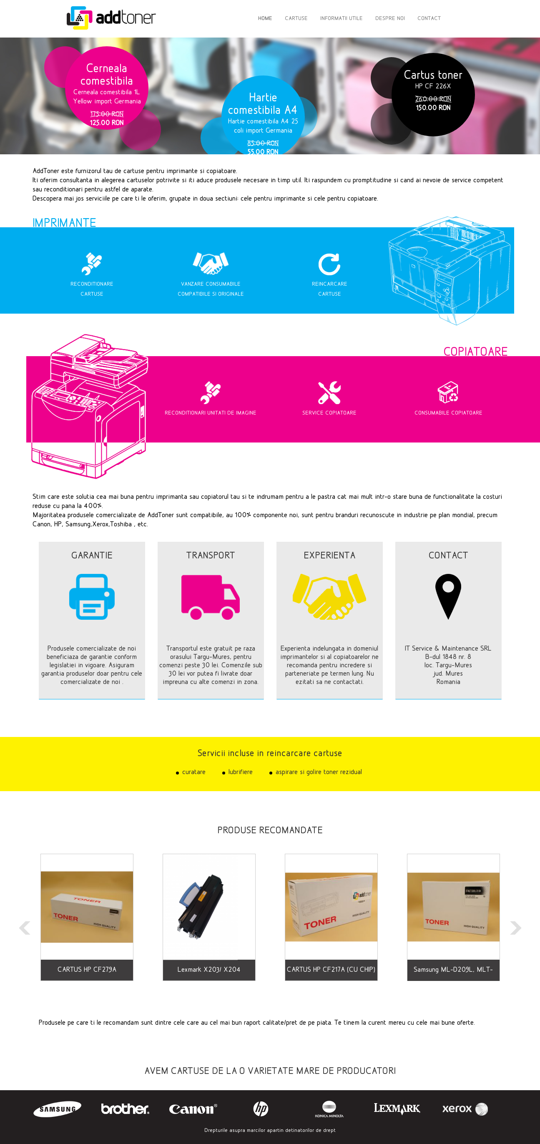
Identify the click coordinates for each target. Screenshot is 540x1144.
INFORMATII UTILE (341, 18)
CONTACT (429, 18)
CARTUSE (296, 18)
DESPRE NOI (390, 18)
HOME (265, 18)
